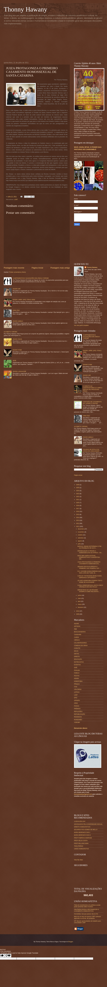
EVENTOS (77, 665)
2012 (78, 523)
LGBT (16, 199)
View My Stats (78, 860)
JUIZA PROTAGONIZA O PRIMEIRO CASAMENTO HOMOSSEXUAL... (88, 562)
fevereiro (81, 607)
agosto (80, 541)
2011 (78, 526)
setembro (81, 538)
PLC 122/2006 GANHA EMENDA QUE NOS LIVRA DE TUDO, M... (89, 572)
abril (79, 601)
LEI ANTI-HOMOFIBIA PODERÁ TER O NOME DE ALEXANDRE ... (89, 581)
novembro (81, 532)
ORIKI (76, 703)
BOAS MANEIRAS (80, 632)
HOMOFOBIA (78, 681)
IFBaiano (77, 684)
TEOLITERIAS (78, 846)
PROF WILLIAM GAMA (81, 843)
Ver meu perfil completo (81, 325)
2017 (78, 508)
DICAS (76, 651)
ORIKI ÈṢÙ (16, 310)
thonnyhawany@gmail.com (83, 794)
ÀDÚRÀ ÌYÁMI (17, 350)
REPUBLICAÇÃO (79, 714)
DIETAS (76, 654)
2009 (78, 614)
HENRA (76, 678)
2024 (78, 490)
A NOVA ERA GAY (79, 821)
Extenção (77, 670)
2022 (78, 496)
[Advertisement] (43, 43)
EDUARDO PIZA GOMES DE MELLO (85, 829)
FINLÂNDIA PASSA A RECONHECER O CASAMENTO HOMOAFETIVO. (86, 910)
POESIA (76, 706)
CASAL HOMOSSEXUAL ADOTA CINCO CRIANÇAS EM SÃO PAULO (90, 586)
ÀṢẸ (75, 629)
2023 (78, 493)
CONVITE (77, 648)
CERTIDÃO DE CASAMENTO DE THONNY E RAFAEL (92, 402)
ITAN (75, 687)
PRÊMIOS (77, 708)
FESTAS (76, 676)
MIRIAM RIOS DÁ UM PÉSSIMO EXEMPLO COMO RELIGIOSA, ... (88, 590)
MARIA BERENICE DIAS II (82, 835)
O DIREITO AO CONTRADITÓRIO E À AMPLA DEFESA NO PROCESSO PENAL (92, 388)
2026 (78, 484)
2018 (78, 505)
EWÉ (75, 667)
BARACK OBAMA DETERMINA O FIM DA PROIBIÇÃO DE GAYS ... (89, 547)
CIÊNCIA (77, 640)
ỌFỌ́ (75, 697)
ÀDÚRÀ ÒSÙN (17, 339)
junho (80, 595)
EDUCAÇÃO (78, 659)
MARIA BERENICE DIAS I (82, 832)
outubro (80, 535)
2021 (78, 499)
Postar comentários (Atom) (17, 272)
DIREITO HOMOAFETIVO (82, 827)
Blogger (70, 941)
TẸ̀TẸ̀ (14, 360)
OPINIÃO (77, 700)
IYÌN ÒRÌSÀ (77, 689)
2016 (78, 511)
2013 (78, 520)
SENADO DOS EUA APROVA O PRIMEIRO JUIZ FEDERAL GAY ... (89, 567)
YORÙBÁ (77, 722)
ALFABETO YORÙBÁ (10, 332)
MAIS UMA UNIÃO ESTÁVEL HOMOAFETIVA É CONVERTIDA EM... (88, 557)
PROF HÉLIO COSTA (81, 840)
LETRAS (76, 692)
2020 (78, 502)
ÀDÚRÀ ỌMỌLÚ (18, 321)
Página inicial (37, 268)
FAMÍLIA (76, 673)
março (80, 604)
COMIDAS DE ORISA (81, 645)
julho (79, 544)
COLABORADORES (80, 643)
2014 (78, 517)
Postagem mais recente (14, 268)
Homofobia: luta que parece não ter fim (86, 914)
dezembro (81, 529)
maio (79, 598)
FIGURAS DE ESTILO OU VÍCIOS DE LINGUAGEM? (91, 450)
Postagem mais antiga (60, 268)
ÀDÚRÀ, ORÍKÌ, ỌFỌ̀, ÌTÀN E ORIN (24, 299)
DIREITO (77, 656)
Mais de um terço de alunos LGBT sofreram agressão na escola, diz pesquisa (87, 917)
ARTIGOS (77, 626)
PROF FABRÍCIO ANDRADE (83, 838)
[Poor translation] (7, 955)
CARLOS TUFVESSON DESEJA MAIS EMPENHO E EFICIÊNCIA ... (89, 576)
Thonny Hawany (25, 9)
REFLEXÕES (78, 711)
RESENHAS (78, 717)
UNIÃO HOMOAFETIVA (81, 849)
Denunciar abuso (80, 728)
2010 (78, 611)
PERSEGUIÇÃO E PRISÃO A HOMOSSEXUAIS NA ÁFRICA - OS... (89, 551)
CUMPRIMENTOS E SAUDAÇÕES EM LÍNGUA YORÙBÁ (31, 278)
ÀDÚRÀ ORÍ (16, 289)
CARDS (76, 637)
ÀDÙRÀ (76, 623)
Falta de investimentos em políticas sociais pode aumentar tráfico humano (87, 905)
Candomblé (77, 634)
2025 (78, 487)
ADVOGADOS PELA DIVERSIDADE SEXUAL (88, 824)
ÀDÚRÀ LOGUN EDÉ (19, 371)
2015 (78, 514)
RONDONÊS (78, 719)
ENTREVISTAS (79, 662)
